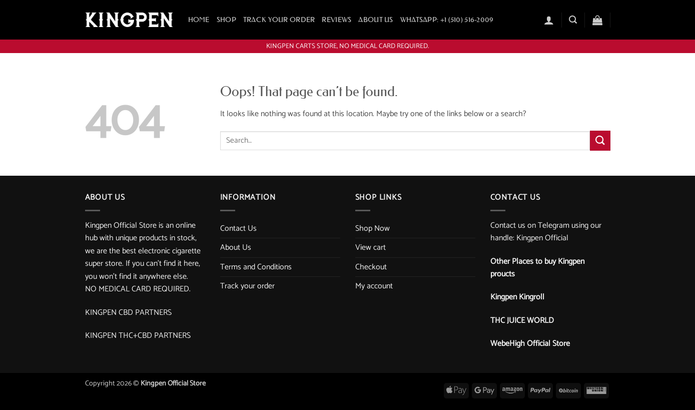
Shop (226, 19)
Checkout (371, 267)
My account (374, 286)
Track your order (279, 19)
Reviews (336, 19)
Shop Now (372, 228)
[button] (549, 20)
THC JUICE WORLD (522, 320)
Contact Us (238, 228)
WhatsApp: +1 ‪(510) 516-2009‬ (447, 19)
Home (199, 19)
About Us (375, 19)
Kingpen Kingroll (517, 297)
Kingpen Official (542, 238)
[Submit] (600, 140)
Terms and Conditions (256, 267)
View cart (370, 247)
